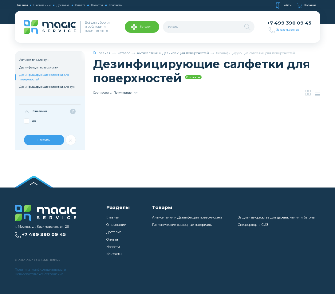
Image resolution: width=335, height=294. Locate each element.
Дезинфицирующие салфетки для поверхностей (44, 77)
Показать (43, 139)
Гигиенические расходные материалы (182, 225)
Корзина (307, 5)
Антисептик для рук (33, 59)
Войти (283, 5)
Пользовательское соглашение (39, 274)
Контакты (115, 5)
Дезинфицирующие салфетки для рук (46, 86)
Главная (22, 5)
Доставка (63, 5)
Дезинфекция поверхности (38, 67)
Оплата (80, 5)
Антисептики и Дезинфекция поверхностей (173, 53)
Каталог (123, 53)
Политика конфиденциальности (40, 270)
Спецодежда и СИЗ (253, 225)
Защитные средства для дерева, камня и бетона (276, 217)
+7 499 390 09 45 (289, 23)
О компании (42, 5)
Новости (97, 5)
